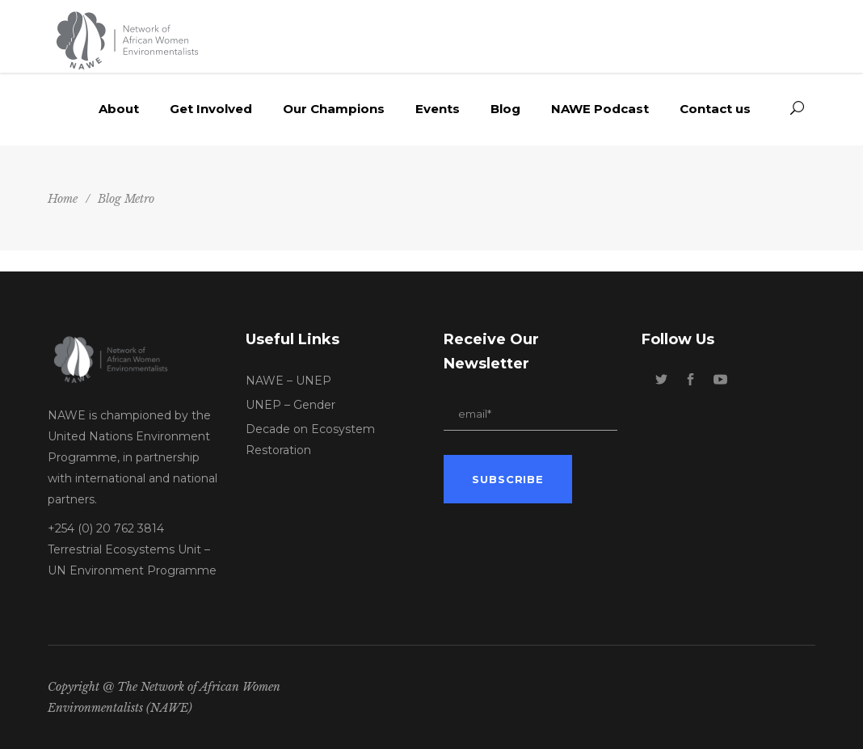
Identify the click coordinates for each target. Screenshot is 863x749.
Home (63, 198)
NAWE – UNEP (288, 380)
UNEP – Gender (290, 405)
